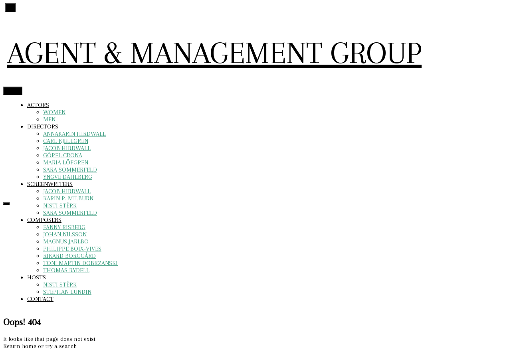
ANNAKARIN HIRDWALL (74, 133)
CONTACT (40, 299)
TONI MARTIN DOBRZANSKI (80, 263)
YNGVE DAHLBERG (67, 176)
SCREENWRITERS (50, 184)
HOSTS (36, 277)
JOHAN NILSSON (65, 234)
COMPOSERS (44, 219)
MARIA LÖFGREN (65, 162)
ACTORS (38, 105)
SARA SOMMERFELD (70, 169)
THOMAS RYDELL (66, 270)
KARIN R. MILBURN (68, 198)
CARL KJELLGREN (65, 140)
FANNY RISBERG (64, 227)
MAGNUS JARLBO (66, 241)
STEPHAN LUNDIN (67, 291)
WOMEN (54, 112)
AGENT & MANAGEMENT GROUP (214, 53)
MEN (49, 119)
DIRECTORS (42, 126)
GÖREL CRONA (62, 155)
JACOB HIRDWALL (67, 148)
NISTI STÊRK (60, 205)
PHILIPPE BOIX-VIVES (72, 248)
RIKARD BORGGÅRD (69, 255)
